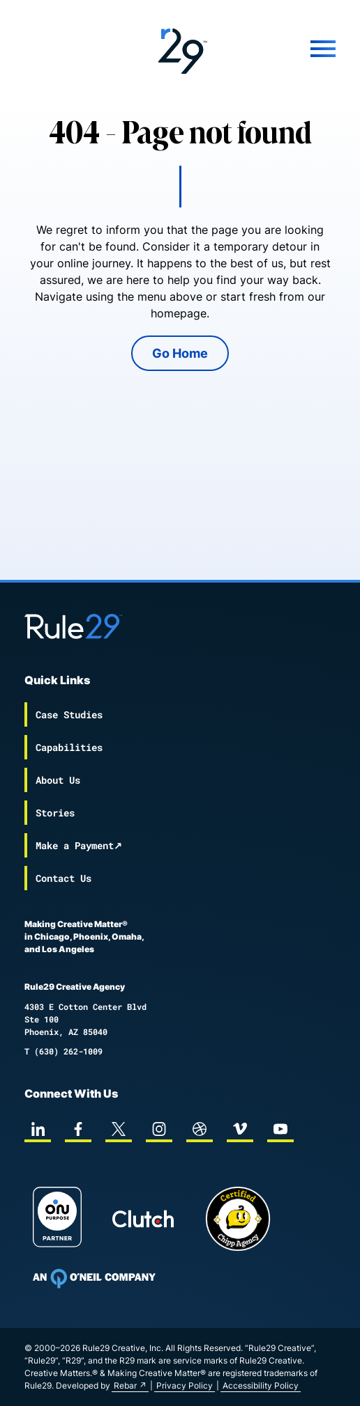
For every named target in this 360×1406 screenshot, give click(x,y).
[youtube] (280, 1129)
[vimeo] (240, 1129)
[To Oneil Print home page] (94, 1279)
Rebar (125, 1385)
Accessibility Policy (261, 1385)
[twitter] (118, 1129)
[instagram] (159, 1129)
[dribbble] (199, 1129)
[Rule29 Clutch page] (143, 1218)
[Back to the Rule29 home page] (180, 48)
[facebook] (78, 1129)
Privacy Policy (184, 1385)
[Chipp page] (238, 1219)
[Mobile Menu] (284, 48)
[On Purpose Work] (57, 1219)
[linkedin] (37, 1129)
